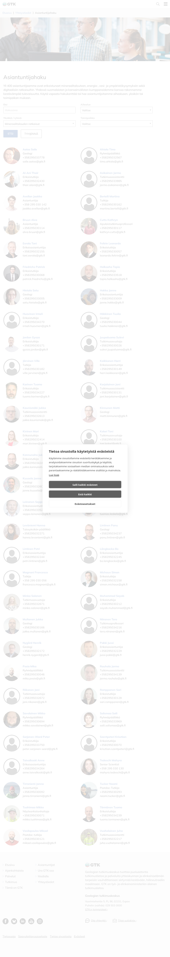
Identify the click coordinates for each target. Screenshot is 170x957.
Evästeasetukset (85, 499)
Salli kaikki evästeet (66, 489)
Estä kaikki (103, 489)
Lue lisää (54, 479)
